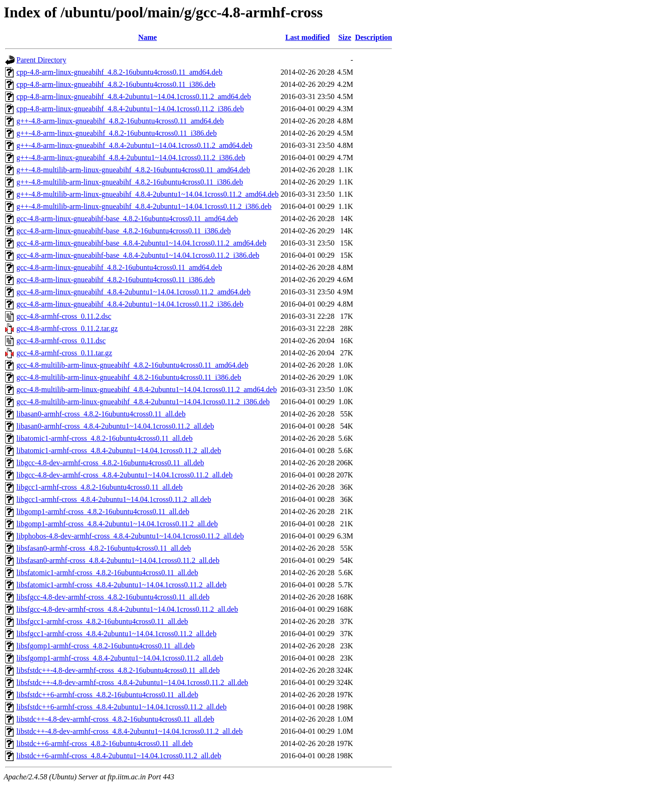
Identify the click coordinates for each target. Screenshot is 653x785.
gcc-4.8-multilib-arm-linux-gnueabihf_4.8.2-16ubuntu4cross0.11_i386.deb (128, 377)
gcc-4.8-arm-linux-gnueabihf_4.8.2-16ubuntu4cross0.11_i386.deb (115, 280)
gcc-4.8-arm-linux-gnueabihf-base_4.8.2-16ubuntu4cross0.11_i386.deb (123, 231)
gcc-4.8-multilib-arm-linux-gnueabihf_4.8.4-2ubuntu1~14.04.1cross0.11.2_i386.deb (143, 402)
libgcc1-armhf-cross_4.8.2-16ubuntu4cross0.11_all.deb (99, 487)
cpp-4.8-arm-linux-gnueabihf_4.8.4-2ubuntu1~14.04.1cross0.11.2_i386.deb (130, 109)
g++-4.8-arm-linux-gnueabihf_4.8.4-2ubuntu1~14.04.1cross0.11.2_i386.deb (130, 158)
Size (345, 37)
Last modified (307, 37)
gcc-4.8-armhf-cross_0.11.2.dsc (63, 316)
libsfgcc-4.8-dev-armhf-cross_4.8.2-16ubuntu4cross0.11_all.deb (112, 597)
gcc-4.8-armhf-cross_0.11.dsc (61, 341)
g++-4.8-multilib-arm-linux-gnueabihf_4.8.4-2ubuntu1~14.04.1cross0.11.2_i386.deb (143, 206)
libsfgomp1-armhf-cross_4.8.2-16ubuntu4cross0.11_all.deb (105, 646)
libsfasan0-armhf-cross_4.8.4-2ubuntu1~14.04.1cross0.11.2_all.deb (117, 560)
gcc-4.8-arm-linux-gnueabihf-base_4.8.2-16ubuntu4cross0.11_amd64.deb (127, 219)
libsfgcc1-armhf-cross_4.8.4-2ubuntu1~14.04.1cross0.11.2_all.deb (116, 634)
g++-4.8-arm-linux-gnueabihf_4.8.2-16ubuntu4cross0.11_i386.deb (116, 133)
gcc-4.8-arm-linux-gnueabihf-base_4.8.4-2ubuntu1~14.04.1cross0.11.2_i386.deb (137, 255)
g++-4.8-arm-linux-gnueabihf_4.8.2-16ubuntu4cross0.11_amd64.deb (120, 121)
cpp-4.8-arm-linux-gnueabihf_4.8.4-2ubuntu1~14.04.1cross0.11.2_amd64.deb (133, 96)
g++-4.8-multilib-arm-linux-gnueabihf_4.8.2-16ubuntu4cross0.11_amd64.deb (133, 170)
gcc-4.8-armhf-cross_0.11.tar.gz (64, 353)
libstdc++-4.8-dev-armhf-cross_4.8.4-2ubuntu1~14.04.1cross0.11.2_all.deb (129, 731)
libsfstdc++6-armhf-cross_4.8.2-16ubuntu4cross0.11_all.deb (107, 695)
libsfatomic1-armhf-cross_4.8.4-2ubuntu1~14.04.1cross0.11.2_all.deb (121, 585)
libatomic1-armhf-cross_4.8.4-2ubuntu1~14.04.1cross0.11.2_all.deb (118, 450)
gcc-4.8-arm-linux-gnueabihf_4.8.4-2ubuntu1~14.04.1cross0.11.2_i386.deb (130, 304)
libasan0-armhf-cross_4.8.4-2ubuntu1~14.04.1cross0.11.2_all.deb (115, 426)
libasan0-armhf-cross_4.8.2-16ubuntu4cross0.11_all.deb (100, 414)
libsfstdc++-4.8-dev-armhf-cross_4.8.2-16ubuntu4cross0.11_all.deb (118, 670)
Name (147, 37)
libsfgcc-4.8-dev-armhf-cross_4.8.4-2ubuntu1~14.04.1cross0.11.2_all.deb (127, 609)
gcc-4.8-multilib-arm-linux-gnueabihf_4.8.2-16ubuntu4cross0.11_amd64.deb (132, 365)
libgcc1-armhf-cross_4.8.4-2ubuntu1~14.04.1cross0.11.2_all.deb (113, 499)
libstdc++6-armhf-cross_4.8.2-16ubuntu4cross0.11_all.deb (104, 743)
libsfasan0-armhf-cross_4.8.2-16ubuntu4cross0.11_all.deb (103, 548)
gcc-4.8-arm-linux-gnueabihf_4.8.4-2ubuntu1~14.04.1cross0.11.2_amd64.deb (133, 292)
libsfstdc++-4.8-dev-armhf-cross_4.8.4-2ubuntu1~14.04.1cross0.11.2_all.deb (132, 682)
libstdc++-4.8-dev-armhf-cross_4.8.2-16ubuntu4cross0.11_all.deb (115, 719)
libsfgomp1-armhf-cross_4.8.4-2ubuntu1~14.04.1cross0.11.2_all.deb (119, 658)
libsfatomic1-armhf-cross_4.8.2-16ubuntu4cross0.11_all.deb (107, 573)
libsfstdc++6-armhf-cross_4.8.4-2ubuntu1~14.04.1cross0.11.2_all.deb (121, 707)
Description (373, 37)
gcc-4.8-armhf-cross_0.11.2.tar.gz (67, 328)
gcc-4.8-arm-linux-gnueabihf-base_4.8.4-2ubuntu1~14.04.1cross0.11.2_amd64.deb (141, 243)
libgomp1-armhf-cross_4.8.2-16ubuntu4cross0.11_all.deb (102, 512)
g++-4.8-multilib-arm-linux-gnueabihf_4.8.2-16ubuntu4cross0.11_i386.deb (129, 182)
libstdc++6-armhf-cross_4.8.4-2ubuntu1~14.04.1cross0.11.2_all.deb (118, 756)
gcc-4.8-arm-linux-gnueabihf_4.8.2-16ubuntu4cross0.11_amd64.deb (119, 267)
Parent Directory (41, 60)
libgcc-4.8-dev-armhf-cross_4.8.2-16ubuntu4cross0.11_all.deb (110, 463)
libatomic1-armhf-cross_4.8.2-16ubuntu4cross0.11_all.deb (104, 438)
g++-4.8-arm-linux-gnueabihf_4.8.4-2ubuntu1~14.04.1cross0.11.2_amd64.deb (134, 145)
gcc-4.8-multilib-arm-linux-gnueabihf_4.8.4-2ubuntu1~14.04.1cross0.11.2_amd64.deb (146, 389)
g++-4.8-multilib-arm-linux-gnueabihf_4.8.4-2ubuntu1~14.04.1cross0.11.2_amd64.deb (147, 194)
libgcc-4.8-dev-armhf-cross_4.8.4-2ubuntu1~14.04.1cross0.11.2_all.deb (124, 475)
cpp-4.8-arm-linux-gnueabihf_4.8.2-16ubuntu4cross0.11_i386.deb (115, 84)
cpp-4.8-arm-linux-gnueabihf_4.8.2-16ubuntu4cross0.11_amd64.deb (119, 72)
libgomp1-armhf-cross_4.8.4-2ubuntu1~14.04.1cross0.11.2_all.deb (117, 524)
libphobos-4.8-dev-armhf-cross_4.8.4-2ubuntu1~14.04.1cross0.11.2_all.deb (130, 536)
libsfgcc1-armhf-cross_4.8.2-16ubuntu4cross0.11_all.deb (102, 621)
